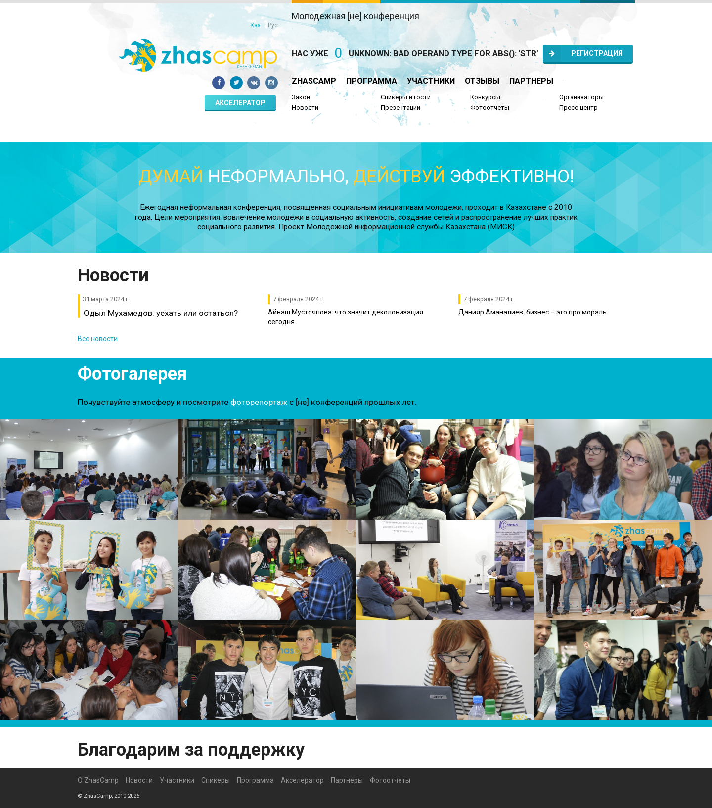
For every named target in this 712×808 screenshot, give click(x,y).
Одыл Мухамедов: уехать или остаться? (161, 313)
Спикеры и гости (406, 97)
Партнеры (531, 81)
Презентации (400, 107)
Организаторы (581, 97)
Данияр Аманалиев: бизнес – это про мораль (532, 312)
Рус (273, 25)
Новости (305, 107)
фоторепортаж (258, 402)
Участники (431, 81)
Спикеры (215, 780)
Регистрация (583, 53)
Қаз (255, 25)
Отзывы (482, 81)
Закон (301, 97)
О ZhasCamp (98, 780)
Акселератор (240, 103)
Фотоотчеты (489, 107)
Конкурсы (485, 97)
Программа (371, 81)
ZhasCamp (314, 81)
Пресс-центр (578, 107)
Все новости (98, 339)
